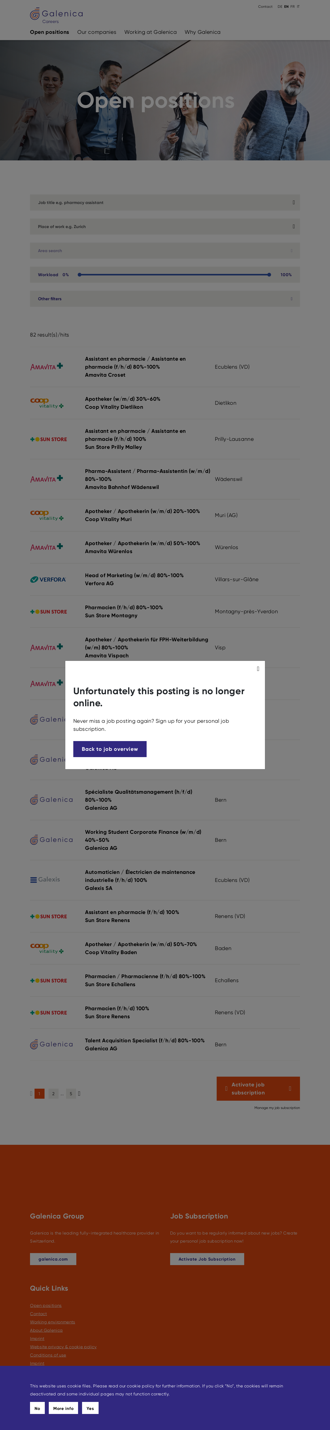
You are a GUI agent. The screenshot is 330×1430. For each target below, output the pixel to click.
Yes (90, 1408)
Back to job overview (110, 749)
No (37, 1408)
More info (63, 1408)
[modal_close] (259, 669)
